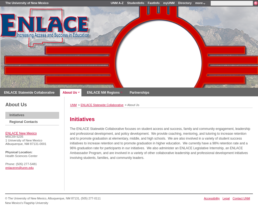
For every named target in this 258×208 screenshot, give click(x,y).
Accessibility (212, 198)
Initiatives (16, 115)
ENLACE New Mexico (21, 133)
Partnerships (139, 92)
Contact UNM (241, 198)
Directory (185, 3)
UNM (73, 105)
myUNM (168, 3)
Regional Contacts (23, 122)
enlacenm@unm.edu (19, 167)
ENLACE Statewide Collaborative (29, 92)
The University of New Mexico (27, 3)
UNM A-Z (117, 3)
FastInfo (154, 3)
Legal (226, 198)
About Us (70, 92)
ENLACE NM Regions (103, 92)
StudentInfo (135, 3)
